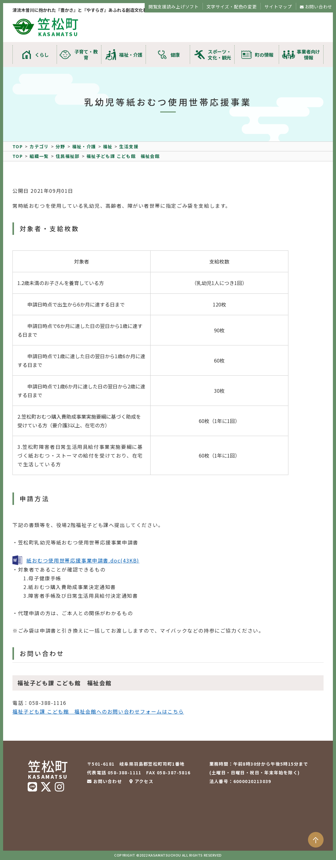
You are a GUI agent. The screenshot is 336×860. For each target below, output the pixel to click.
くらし (42, 54)
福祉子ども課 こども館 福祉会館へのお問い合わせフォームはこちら (98, 711)
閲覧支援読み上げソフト (173, 6)
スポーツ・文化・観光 (219, 54)
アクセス (144, 781)
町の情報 (264, 54)
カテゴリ (39, 146)
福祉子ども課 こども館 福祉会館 (123, 156)
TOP (17, 146)
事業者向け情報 (308, 54)
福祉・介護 (130, 54)
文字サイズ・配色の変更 (232, 6)
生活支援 (128, 146)
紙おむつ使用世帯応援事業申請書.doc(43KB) (82, 560)
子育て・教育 (86, 54)
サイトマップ (278, 6)
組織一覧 (39, 156)
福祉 (108, 146)
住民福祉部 (68, 156)
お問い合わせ (318, 6)
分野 (60, 146)
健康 (175, 54)
